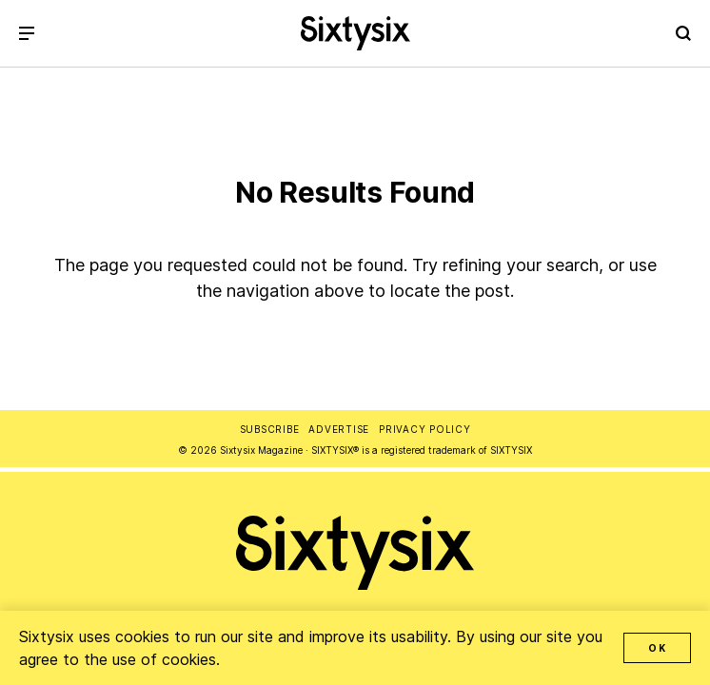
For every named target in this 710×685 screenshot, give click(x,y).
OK (657, 648)
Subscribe (270, 429)
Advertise (338, 429)
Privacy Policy (425, 429)
